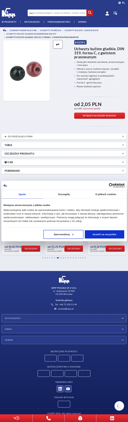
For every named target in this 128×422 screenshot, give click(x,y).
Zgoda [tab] (22, 194)
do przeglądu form (19, 136)
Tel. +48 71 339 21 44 (64, 304)
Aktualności (13, 318)
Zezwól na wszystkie (104, 234)
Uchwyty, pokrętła (50, 30)
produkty (9, 22)
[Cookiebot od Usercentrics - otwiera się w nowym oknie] (111, 185)
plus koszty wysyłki (91, 109)
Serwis (9, 340)
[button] (42, 257)
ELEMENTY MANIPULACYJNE (23, 30)
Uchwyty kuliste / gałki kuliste (81, 30)
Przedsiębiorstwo (59, 22)
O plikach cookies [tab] (105, 194)
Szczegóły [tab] (64, 194)
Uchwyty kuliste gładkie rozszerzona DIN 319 (31, 34)
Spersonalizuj (63, 234)
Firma (8, 329)
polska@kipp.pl (64, 309)
